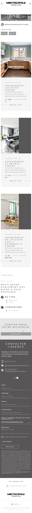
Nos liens (9, 509)
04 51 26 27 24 (10, 361)
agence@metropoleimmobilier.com (17, 365)
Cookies (23, 509)
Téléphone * (6, 409)
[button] (15, 378)
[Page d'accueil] (16, 3)
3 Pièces (14, 310)
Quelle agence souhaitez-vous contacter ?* (15, 418)
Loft (11, 302)
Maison (13, 300)
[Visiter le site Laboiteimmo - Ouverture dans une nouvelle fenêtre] (16, 504)
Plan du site (13, 508)
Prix (4, 33)
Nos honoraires (6, 508)
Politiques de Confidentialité (22, 471)
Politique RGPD (16, 509)
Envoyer (10, 446)
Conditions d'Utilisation (6, 472)
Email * (4, 401)
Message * (5, 427)
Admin (27, 508)
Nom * (4, 385)
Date (12, 33)
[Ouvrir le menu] (30, 4)
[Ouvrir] (2, 4)
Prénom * (5, 393)
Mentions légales (21, 508)
